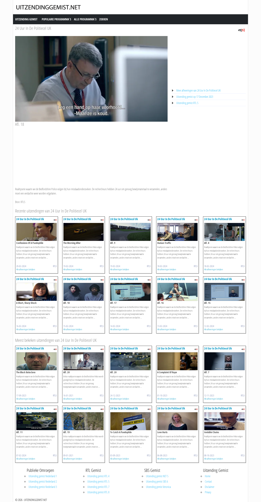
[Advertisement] (91, 153)
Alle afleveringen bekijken (25, 269)
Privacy (208, 492)
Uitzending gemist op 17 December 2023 (194, 97)
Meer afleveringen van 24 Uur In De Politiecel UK (198, 90)
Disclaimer (209, 487)
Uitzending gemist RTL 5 (187, 103)
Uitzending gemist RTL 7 (98, 487)
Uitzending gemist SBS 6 (157, 481)
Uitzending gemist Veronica (158, 487)
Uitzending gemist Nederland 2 (43, 481)
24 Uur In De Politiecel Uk (30, 219)
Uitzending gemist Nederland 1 (43, 476)
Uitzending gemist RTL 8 (98, 492)
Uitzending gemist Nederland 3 (43, 487)
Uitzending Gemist (26, 19)
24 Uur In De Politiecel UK (33, 28)
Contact (208, 481)
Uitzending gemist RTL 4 (98, 476)
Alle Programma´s (85, 19)
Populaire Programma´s (56, 19)
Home (207, 476)
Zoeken (103, 19)
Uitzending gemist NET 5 (157, 476)
